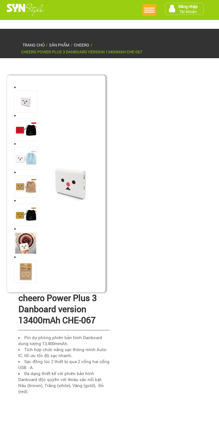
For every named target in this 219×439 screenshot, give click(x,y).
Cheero (81, 45)
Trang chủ (33, 45)
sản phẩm (59, 45)
